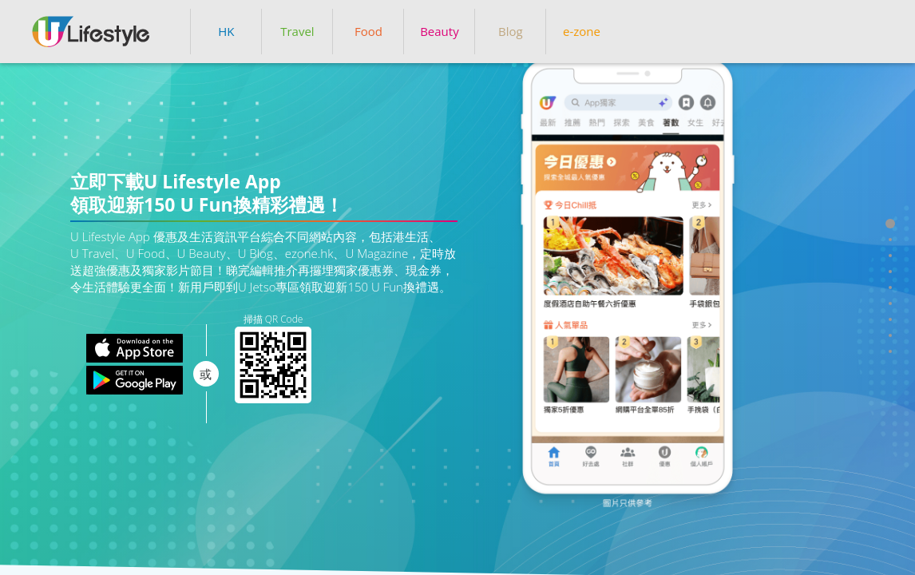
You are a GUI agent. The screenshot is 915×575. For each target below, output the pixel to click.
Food (368, 31)
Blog (510, 31)
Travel (297, 31)
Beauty (439, 31)
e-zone (581, 31)
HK (226, 31)
